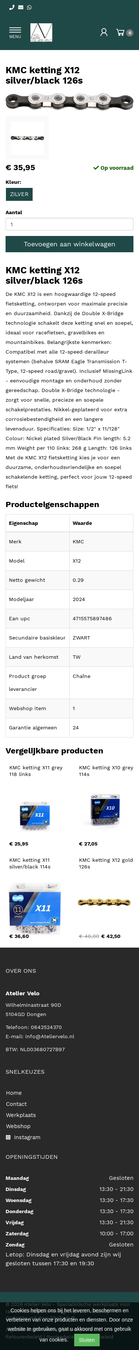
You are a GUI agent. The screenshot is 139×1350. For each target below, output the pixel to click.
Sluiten (87, 1340)
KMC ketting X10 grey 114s (107, 771)
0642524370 (46, 1027)
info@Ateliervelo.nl (49, 1036)
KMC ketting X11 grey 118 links (36, 771)
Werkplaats (21, 1115)
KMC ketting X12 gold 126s (107, 863)
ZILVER (19, 194)
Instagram (23, 1137)
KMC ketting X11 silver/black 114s (30, 863)
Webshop (18, 1126)
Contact (16, 1104)
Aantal (14, 212)
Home (14, 1093)
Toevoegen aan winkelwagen (69, 244)
